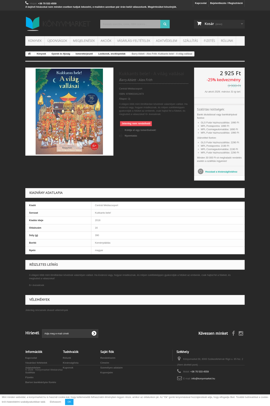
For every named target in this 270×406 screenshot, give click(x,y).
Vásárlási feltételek (133, 41)
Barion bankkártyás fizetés (40, 382)
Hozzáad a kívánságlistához (221, 171)
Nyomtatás (131, 135)
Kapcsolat (201, 3)
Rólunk (227, 41)
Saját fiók (107, 352)
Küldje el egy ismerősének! (140, 130)
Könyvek (35, 41)
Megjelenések (84, 41)
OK (69, 401)
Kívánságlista (71, 362)
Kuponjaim (106, 372)
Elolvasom (55, 401)
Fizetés (209, 41)
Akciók (106, 41)
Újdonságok (57, 41)
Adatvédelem (166, 41)
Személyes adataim (111, 367)
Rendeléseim (107, 357)
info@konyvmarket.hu (203, 378)
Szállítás (190, 41)
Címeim (104, 362)
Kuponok (68, 367)
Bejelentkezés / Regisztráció (226, 3)
